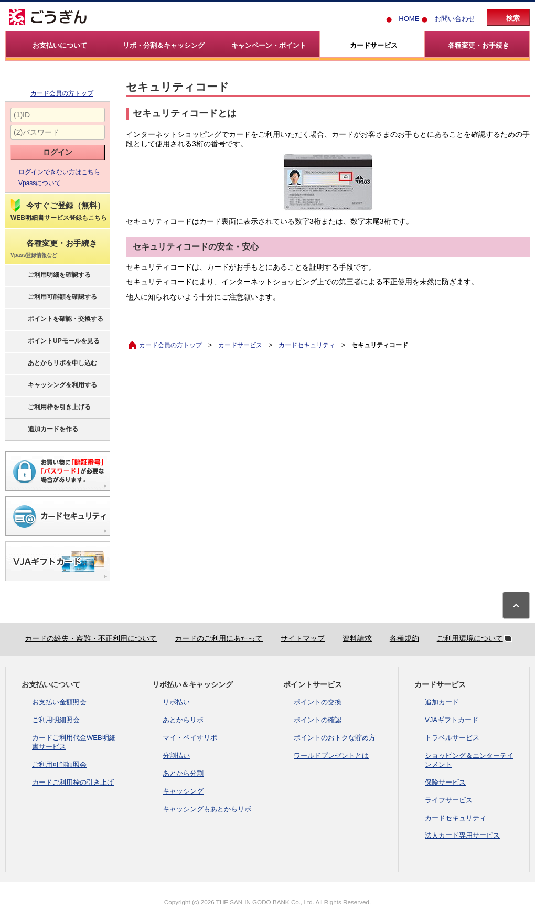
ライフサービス (449, 800)
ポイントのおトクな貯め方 (335, 738)
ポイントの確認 (317, 720)
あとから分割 (183, 773)
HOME (409, 19)
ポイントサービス (312, 684)
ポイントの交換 (317, 702)
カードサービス (240, 345)
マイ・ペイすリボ (190, 738)
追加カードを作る (43, 429)
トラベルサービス (452, 738)
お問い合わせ (454, 19)
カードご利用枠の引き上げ (73, 782)
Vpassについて (39, 183)
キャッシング (183, 791)
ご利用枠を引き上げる (50, 407)
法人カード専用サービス (462, 835)
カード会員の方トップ (61, 93)
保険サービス (445, 782)
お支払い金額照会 (59, 702)
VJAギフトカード (451, 720)
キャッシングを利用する (53, 385)
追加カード (442, 702)
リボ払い (176, 702)
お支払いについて (51, 684)
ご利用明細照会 (56, 720)
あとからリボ (183, 720)
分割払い (176, 755)
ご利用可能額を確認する (53, 297)
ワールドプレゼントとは (331, 755)
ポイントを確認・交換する (56, 319)
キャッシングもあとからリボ (207, 809)
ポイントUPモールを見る (54, 341)
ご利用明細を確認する (50, 275)
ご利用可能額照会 (59, 764)
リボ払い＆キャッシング (192, 684)
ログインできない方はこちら (59, 172)
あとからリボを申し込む (53, 363)
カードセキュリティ (307, 345)
